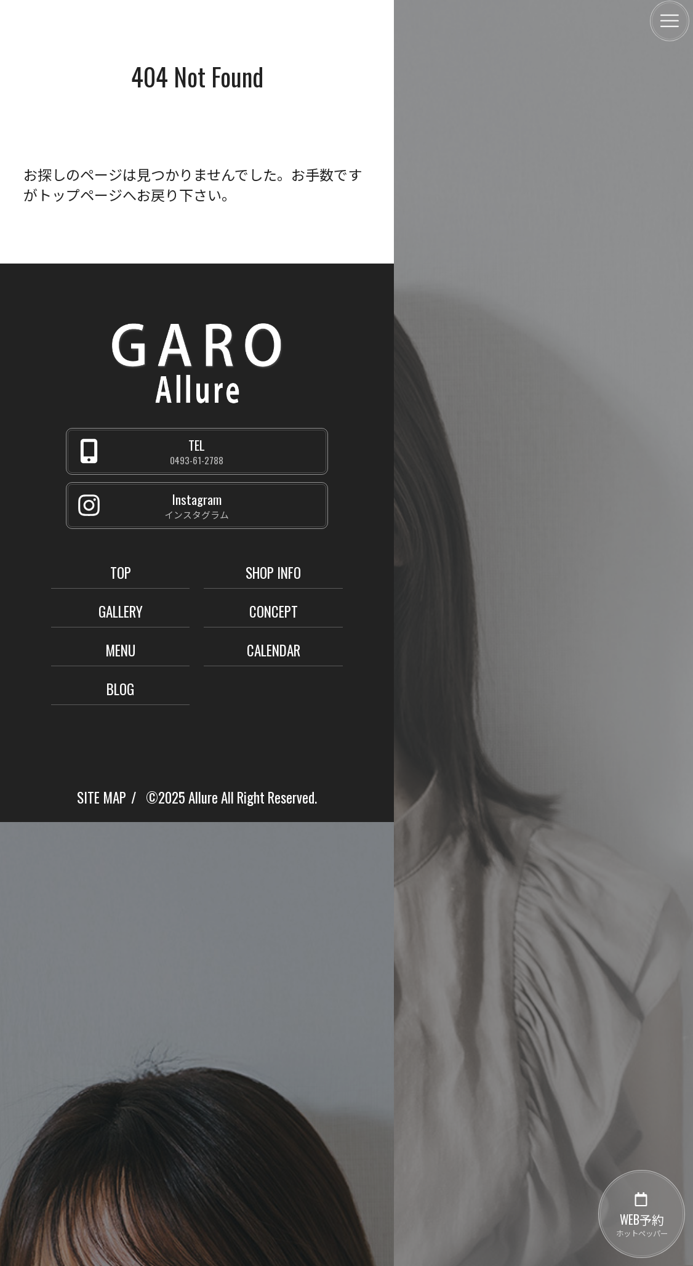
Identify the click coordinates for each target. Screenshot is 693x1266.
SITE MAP (101, 797)
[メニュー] (669, 21)
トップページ (80, 194)
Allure (203, 797)
